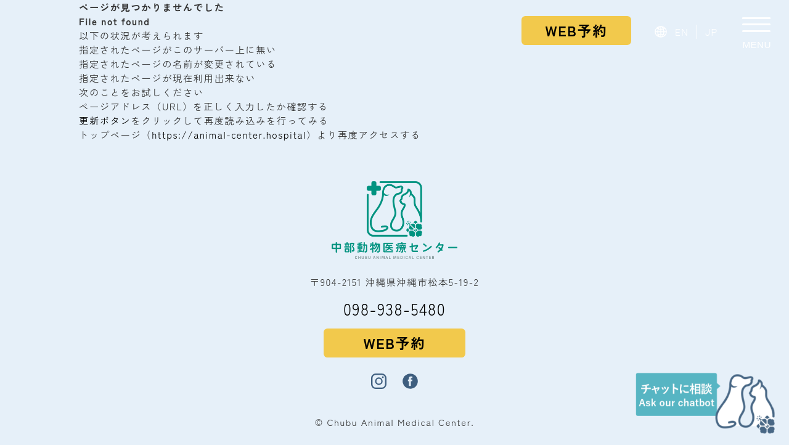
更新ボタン (105, 120)
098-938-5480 (394, 308)
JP (711, 31)
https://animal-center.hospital (229, 134)
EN (682, 31)
